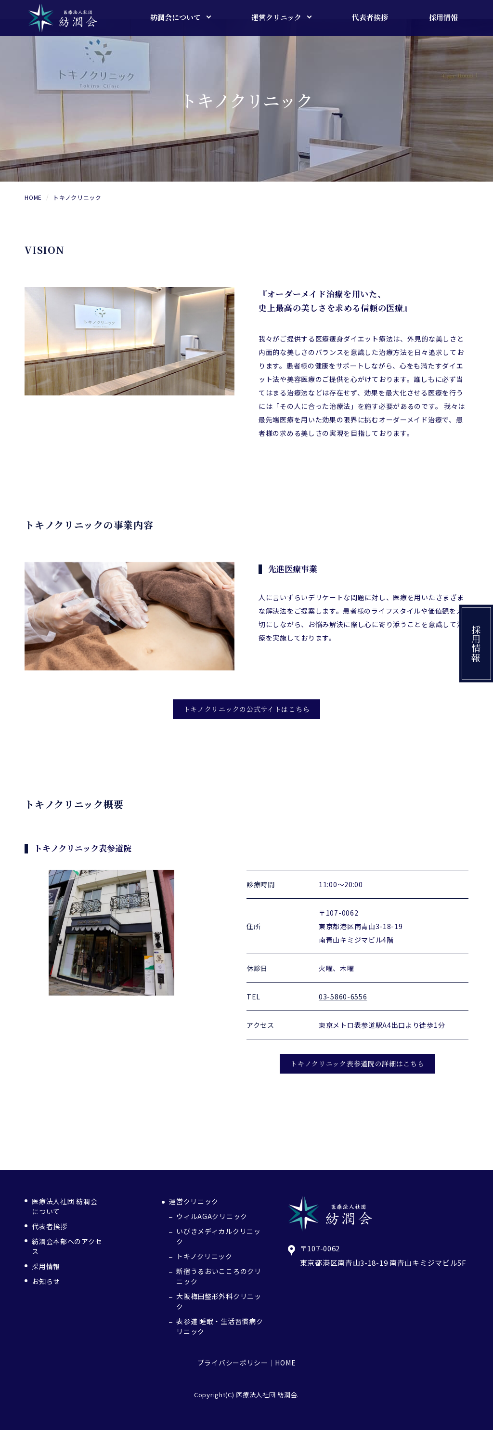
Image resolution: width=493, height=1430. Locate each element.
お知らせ (46, 1281)
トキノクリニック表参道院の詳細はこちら (357, 1063)
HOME (285, 1362)
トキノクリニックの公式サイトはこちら (246, 709)
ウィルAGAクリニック (211, 1216)
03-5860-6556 (343, 996)
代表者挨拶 (49, 1226)
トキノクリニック (204, 1256)
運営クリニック (194, 1201)
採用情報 (476, 644)
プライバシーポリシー (232, 1362)
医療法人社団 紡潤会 (266, 1394)
